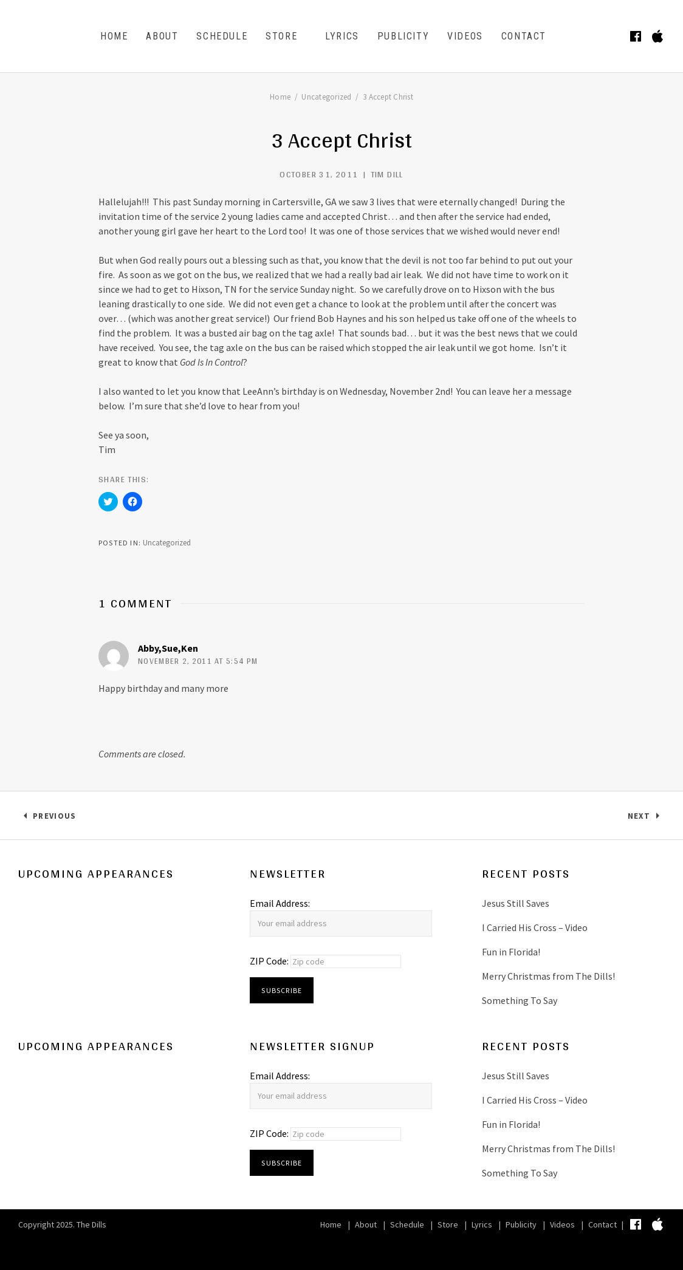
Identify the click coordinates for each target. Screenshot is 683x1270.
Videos (465, 36)
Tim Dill (387, 174)
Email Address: (280, 903)
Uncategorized (167, 543)
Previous (54, 818)
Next (646, 818)
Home (114, 36)
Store (281, 36)
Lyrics (342, 36)
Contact (523, 36)
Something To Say (519, 1000)
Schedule (221, 36)
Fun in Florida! (511, 952)
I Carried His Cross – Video (535, 927)
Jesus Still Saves (515, 903)
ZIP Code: (270, 961)
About (162, 36)
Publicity (403, 36)
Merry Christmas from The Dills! (548, 976)
